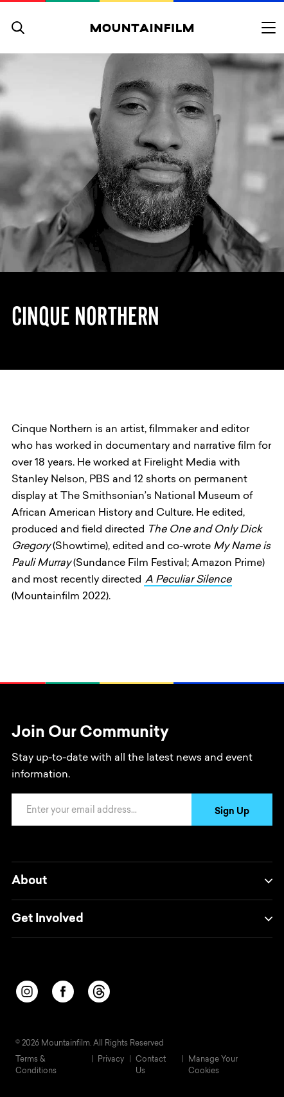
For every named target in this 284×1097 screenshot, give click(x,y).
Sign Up (232, 812)
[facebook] (63, 991)
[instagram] (27, 991)
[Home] (142, 27)
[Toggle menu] (268, 27)
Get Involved (142, 919)
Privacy (111, 1060)
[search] (18, 27)
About (142, 881)
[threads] (99, 991)
